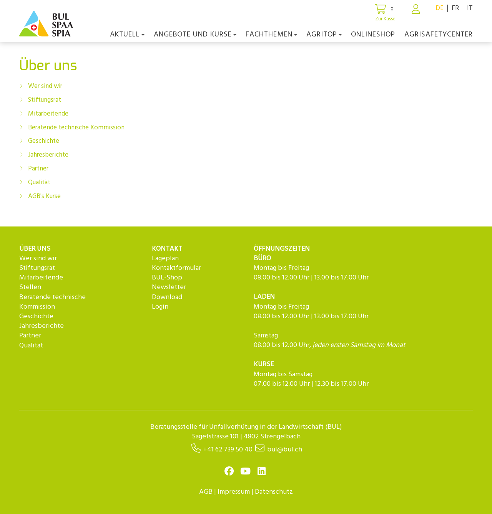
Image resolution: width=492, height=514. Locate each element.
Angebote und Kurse (195, 34)
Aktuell (127, 34)
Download (167, 297)
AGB (206, 491)
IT (470, 8)
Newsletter (169, 287)
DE (439, 8)
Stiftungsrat (44, 100)
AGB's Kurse (44, 196)
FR (455, 8)
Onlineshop (373, 34)
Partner (38, 169)
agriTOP (324, 34)
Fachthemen (271, 34)
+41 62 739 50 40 (228, 449)
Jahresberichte (48, 155)
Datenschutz (274, 491)
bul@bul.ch (284, 449)
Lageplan (165, 258)
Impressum (234, 491)
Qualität (39, 182)
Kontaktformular (176, 268)
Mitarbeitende (48, 114)
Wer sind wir (45, 86)
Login (160, 306)
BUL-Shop (167, 277)
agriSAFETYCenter (438, 34)
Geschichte (43, 141)
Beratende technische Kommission (76, 127)
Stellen (30, 287)
